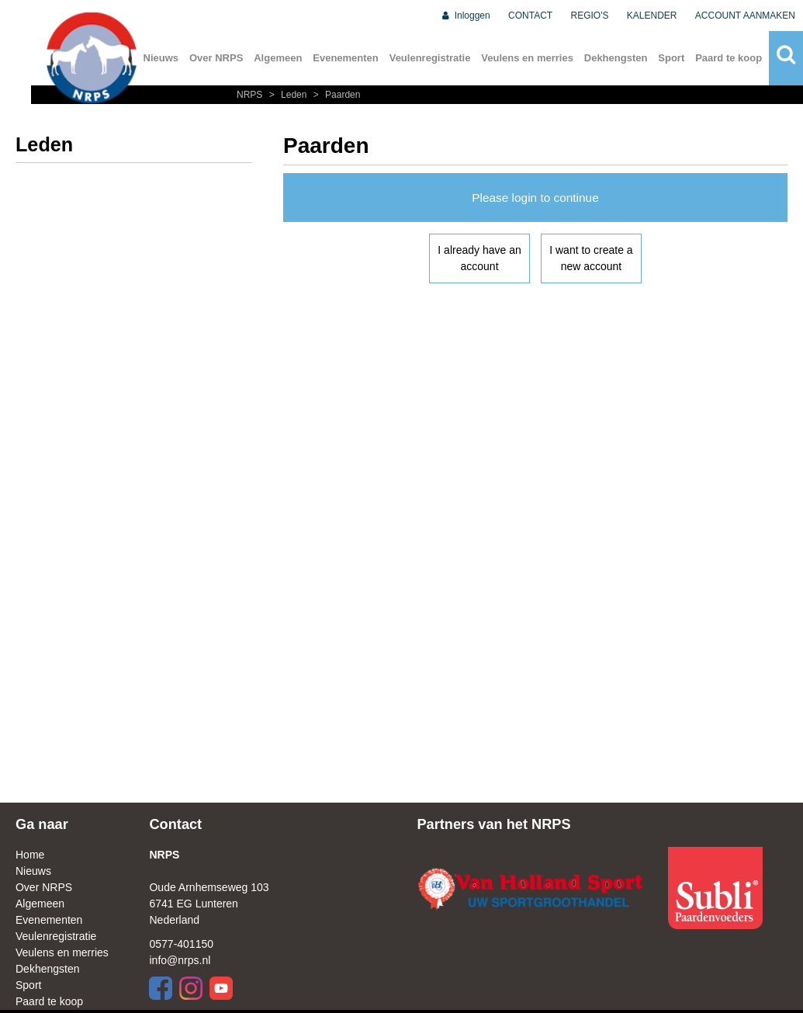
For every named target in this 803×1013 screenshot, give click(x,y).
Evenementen (346, 58)
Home (30, 854)
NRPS (251, 94)
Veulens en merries (527, 58)
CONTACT (530, 15)
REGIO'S (590, 15)
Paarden (335, 94)
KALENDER (652, 15)
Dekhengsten (616, 58)
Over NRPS (216, 58)
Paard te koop (728, 58)
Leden (287, 94)
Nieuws (161, 58)
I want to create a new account (590, 258)
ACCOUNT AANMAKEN (745, 15)
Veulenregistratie (430, 58)
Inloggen (465, 15)
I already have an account (479, 258)
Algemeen (278, 58)
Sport (671, 58)
